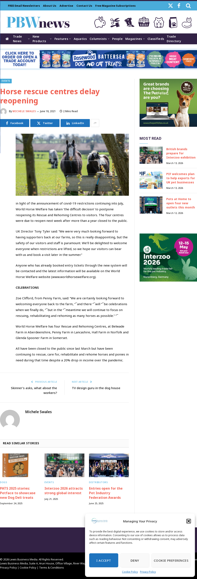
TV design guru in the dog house (96, 388)
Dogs (3, 482)
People (117, 39)
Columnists (98, 39)
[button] (189, 521)
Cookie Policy (130, 572)
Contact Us (84, 6)
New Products (39, 38)
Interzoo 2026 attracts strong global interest (63, 490)
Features (61, 39)
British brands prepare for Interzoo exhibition (181, 153)
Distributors (98, 482)
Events (6, 81)
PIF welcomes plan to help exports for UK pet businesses (180, 178)
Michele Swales (24, 111)
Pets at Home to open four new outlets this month (180, 203)
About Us (49, 6)
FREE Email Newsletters (24, 6)
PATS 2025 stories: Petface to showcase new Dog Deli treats (18, 493)
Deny (135, 560)
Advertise (66, 6)
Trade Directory (174, 38)
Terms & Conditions (51, 567)
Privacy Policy (148, 572)
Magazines (133, 39)
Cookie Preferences (171, 560)
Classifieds (155, 39)
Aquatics (80, 39)
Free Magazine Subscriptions (115, 6)
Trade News (17, 38)
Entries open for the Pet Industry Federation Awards (106, 493)
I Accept (103, 560)
